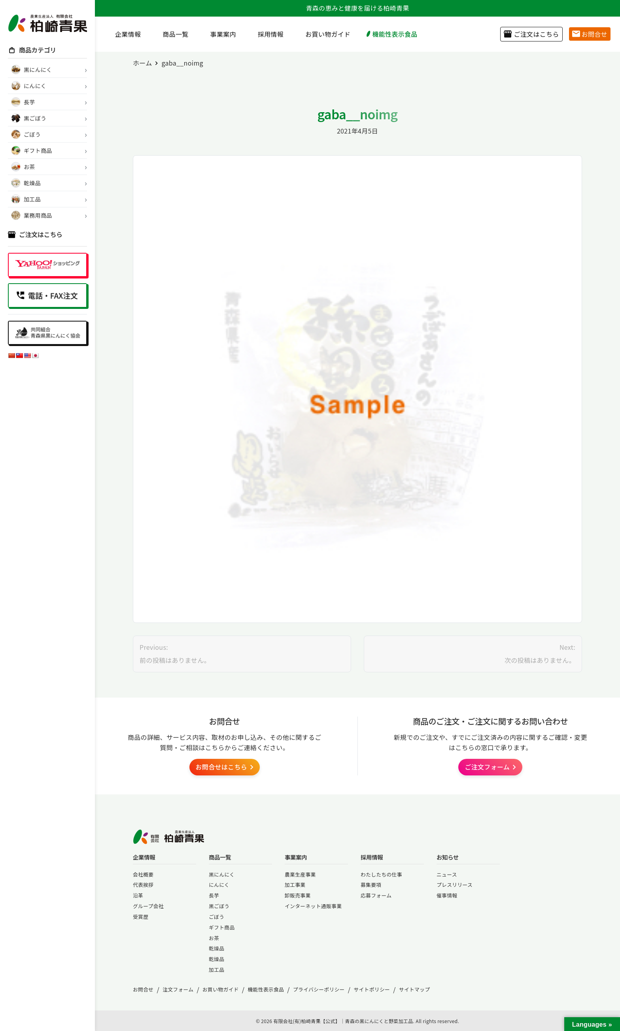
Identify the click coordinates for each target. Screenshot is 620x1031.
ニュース (447, 874)
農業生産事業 (300, 874)
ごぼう (216, 916)
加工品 (216, 969)
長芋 (214, 895)
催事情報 (447, 895)
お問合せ (589, 34)
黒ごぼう (219, 906)
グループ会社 (148, 906)
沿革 (138, 895)
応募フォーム (376, 895)
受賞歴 (140, 916)
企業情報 (125, 34)
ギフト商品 (222, 927)
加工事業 (295, 884)
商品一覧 (172, 34)
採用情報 (268, 34)
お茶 (214, 938)
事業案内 (220, 34)
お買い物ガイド (324, 34)
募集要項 (371, 884)
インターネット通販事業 (313, 906)
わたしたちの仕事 (381, 874)
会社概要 (143, 874)
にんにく (219, 884)
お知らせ (448, 857)
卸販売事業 (298, 895)
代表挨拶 (143, 884)
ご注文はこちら (531, 34)
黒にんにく (221, 874)
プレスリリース (455, 884)
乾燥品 (216, 948)
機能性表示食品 (391, 34)
